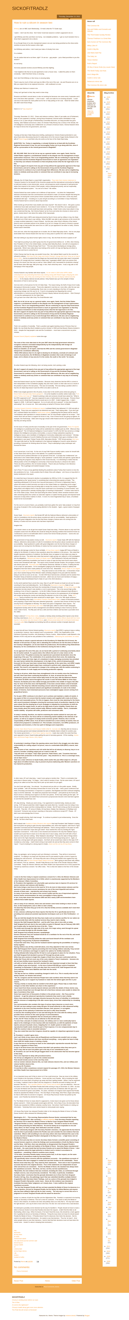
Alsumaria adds (34, 564)
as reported (40, 733)
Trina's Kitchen (92, 60)
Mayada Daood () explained (25, 336)
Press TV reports (73, 427)
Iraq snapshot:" (28, 109)
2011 (108, 1246)
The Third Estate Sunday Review (98, 35)
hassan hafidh (18, 1245)
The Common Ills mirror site (97, 85)
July (110, 1195)
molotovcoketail (71, 1315)
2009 (108, 1256)
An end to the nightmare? (20, 1305)
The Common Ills (93, 26)
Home (47, 1281)
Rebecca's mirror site (94, 81)
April (109, 1214)
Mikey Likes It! (92, 45)
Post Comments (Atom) (51, 1287)
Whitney (16, 28)
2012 (108, 167)
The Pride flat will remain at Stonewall (24, 1310)
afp (15, 1253)
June (109, 1202)
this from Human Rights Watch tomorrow (40, 860)
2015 (108, 152)
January (109, 1239)
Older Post (76, 1281)
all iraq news (18, 1234)
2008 (108, 1261)
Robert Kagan (23, 139)
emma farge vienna (20, 1251)
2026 (108, 97)
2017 (108, 142)
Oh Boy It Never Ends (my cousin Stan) (101, 67)
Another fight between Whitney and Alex (109, 894)
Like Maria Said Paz (94, 53)
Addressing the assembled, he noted (66, 636)
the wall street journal (21, 1241)
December (110, 174)
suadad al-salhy (19, 1257)
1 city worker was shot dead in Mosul (31, 620)
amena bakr (18, 1249)
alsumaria (17, 1232)
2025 (108, 102)
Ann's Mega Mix (93, 74)
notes (32, 616)
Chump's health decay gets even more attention (27, 1307)
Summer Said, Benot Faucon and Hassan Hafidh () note (37, 729)
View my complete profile (90, 113)
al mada (16, 1236)
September (109, 1180)
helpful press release (44, 412)
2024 (108, 107)
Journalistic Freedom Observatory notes (47, 599)
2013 (108, 162)
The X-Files (16, 1302)
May (110, 1207)
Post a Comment (22, 1271)
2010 (108, 1251)
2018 (108, 137)
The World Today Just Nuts (96, 71)
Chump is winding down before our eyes (25, 1300)
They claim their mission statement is (64, 180)
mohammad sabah (20, 1238)
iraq (15, 1230)
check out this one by (60, 844)
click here (75, 439)
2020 (108, 127)
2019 (108, 132)
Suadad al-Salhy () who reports (38, 823)
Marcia (92, 96)
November (110, 1161)
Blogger (87, 1315)
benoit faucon (18, 1243)
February (109, 1231)
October (109, 1170)
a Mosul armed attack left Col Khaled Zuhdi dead (63, 620)
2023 (108, 112)
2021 (108, 122)
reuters (16, 1255)
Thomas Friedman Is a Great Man (99, 38)
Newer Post (18, 1281)
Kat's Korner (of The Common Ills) (99, 42)
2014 (108, 157)
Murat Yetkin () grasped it (28, 394)
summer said (33, 1241)
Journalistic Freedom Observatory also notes (28, 605)
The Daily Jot (92, 56)
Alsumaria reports (29, 515)
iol (14, 1247)
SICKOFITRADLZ (30, 8)
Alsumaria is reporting (58, 585)
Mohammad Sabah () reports (39, 558)
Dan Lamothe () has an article (44, 1084)
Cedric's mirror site (93, 78)
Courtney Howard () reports (29, 408)
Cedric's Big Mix (93, 49)
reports (53, 550)
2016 (108, 147)
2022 (108, 117)
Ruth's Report (92, 63)
